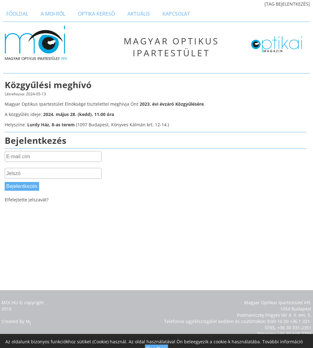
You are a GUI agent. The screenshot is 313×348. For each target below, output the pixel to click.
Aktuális (138, 13)
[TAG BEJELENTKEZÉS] (287, 4)
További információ (282, 342)
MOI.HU (10, 302)
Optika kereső (96, 13)
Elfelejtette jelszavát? (27, 200)
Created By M (16, 321)
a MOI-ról (53, 13)
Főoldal (17, 13)
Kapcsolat (176, 13)
